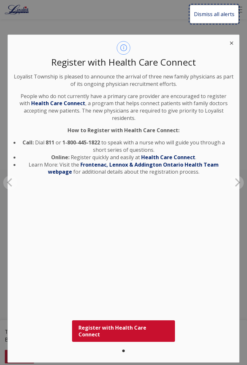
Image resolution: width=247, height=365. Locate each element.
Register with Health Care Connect (112, 331)
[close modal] (231, 42)
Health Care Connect (168, 157)
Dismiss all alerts (214, 14)
